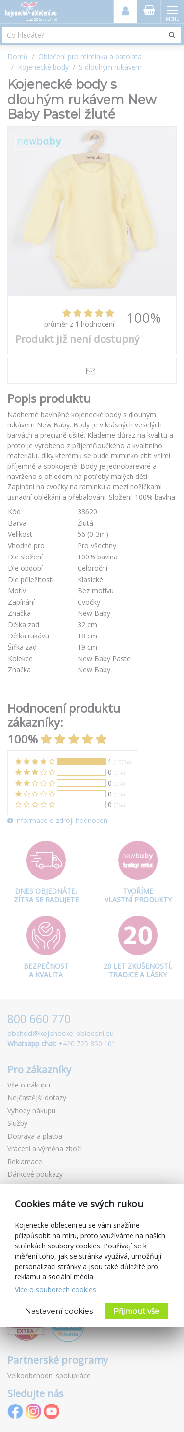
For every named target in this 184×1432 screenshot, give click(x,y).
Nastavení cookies (59, 1311)
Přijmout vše (136, 1311)
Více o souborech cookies (55, 1289)
